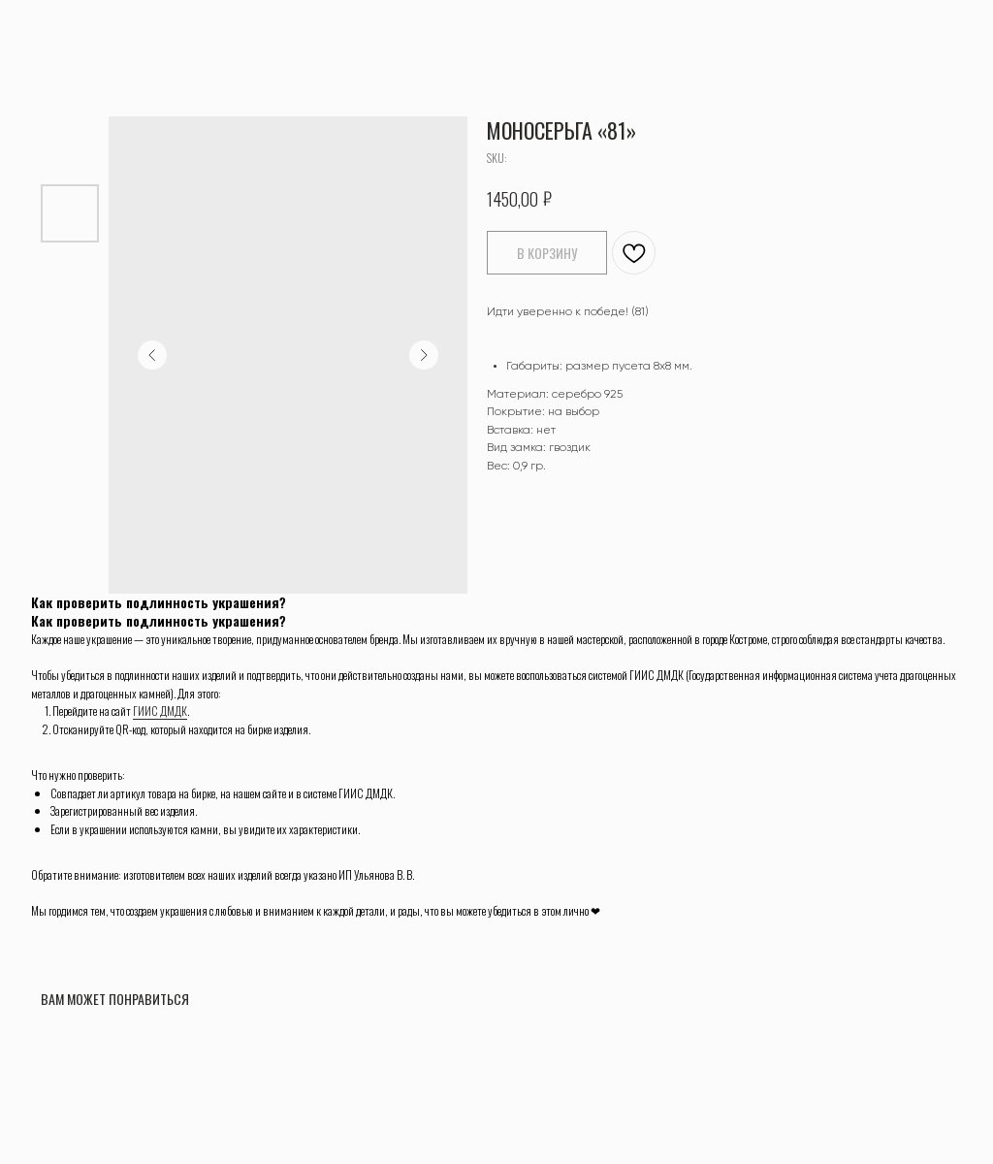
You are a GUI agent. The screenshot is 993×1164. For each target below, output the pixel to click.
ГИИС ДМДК (160, 710)
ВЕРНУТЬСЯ (62, 27)
